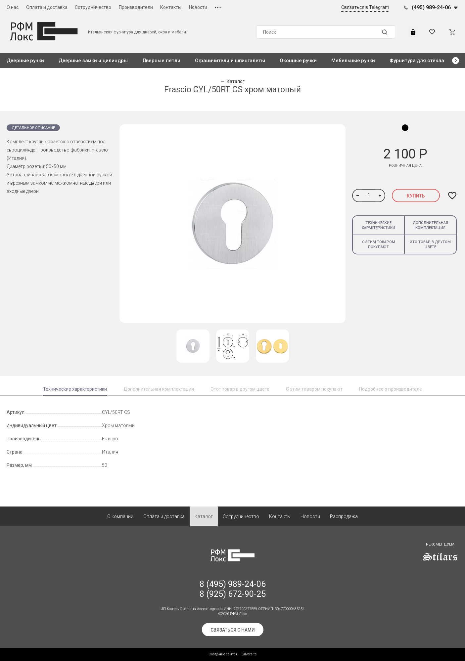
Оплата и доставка (47, 7)
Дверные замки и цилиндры (93, 61)
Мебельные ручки (353, 61)
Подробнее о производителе (390, 389)
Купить (416, 195)
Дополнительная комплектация (430, 225)
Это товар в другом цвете (430, 244)
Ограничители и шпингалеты (230, 61)
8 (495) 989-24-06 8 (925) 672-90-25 (233, 589)
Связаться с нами (232, 630)
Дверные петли (161, 61)
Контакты (170, 7)
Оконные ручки (298, 61)
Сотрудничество (93, 7)
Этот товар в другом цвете (239, 389)
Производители (136, 7)
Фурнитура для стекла (417, 61)
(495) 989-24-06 (431, 7)
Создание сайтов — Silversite (232, 654)
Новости (198, 7)
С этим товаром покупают (378, 244)
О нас (13, 7)
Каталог (204, 516)
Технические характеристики (378, 225)
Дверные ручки (25, 61)
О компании (120, 516)
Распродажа (344, 516)
